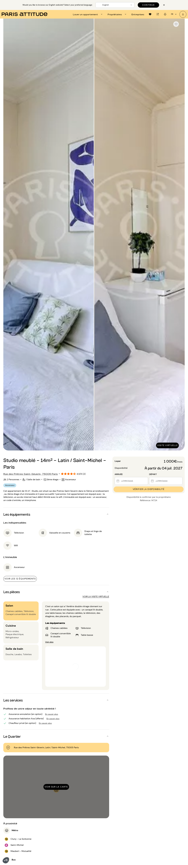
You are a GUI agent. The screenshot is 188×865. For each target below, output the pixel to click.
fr (174, 14)
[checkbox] (176, 24)
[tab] (88, 14)
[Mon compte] (183, 14)
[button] (5, 860)
